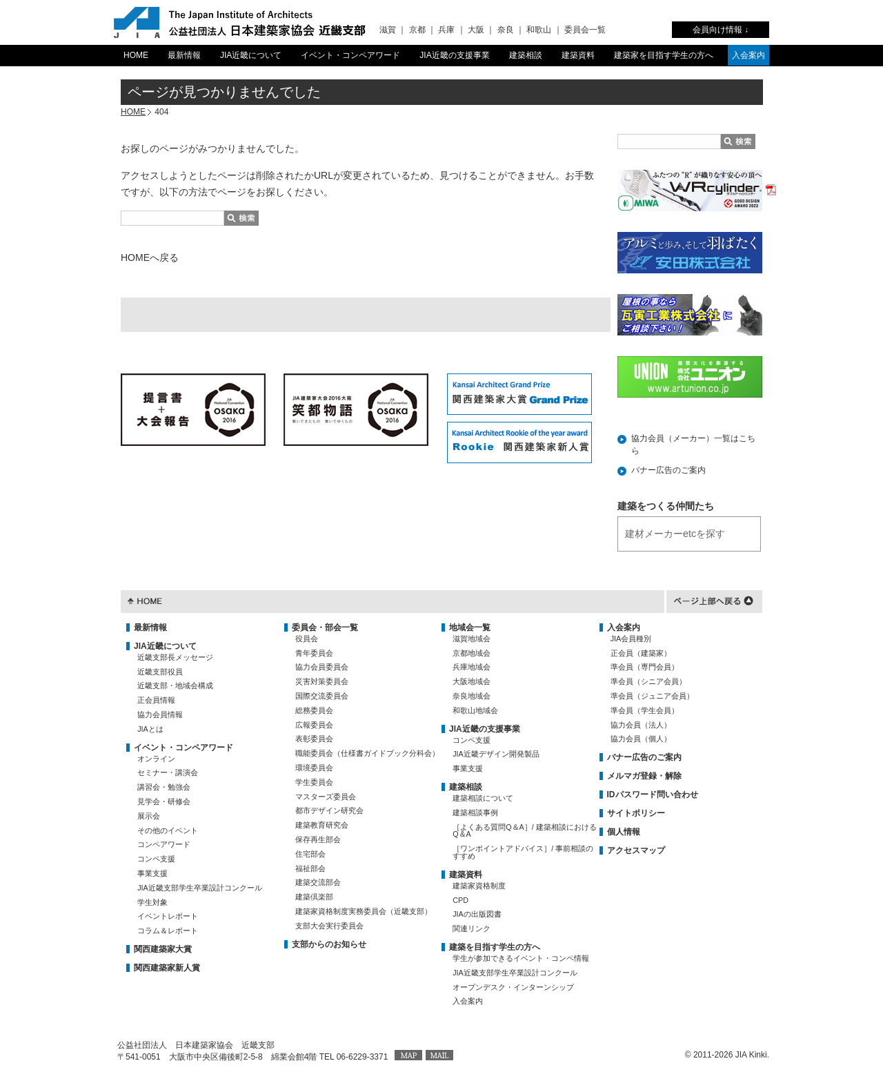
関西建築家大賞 (163, 949)
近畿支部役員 (160, 672)
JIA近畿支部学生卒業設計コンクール (199, 888)
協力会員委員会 (321, 667)
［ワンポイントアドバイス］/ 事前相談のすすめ (523, 852)
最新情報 (184, 55)
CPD (460, 900)
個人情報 (623, 832)
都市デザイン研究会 (329, 810)
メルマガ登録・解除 (644, 776)
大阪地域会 (471, 681)
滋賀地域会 (471, 638)
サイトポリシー (636, 813)
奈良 (505, 30)
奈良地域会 (471, 696)
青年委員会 (314, 653)
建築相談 (525, 55)
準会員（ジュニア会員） (652, 696)
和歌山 (538, 30)
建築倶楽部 (314, 897)
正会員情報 (156, 700)
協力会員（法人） (641, 725)
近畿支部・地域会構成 (175, 685)
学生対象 (152, 902)
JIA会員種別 (631, 638)
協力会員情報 (160, 714)
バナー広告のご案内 (668, 470)
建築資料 (578, 55)
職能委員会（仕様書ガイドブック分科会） (367, 753)
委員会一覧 (585, 30)
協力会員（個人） (641, 738)
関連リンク (471, 928)
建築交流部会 (318, 882)
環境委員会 (314, 767)
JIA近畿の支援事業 (454, 55)
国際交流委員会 (321, 696)
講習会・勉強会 (163, 787)
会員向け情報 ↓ (720, 30)
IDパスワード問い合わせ (652, 794)
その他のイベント (167, 830)
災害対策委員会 (321, 681)
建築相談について (483, 798)
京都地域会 (471, 653)
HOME (135, 55)
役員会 (306, 638)
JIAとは (150, 729)
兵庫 (446, 30)
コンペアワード (163, 844)
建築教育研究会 (321, 825)
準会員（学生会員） (645, 710)
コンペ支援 (156, 859)
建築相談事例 (475, 812)
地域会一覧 (469, 627)
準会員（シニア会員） (648, 681)
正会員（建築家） (641, 653)
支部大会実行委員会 (329, 926)
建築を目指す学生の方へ (494, 947)
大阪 (476, 30)
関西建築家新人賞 (167, 968)
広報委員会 (314, 725)
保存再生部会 (318, 839)
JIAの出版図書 (477, 914)
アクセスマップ (636, 850)
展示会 (148, 816)
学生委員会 (314, 782)
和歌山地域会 (475, 710)
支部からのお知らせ (329, 944)
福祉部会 (310, 868)
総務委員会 (314, 710)
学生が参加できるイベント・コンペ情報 (521, 958)
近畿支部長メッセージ (175, 657)
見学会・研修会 (163, 801)
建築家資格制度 (479, 886)
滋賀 (387, 30)
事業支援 (152, 873)
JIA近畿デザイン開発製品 (496, 754)
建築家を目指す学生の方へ (663, 55)
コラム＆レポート (167, 930)
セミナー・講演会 (167, 772)
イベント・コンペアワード (350, 55)
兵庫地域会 (471, 667)
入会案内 (748, 55)
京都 (417, 30)
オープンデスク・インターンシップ (513, 987)
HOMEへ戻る (150, 257)
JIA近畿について (250, 55)
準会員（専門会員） (645, 667)
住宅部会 (310, 854)
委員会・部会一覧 (325, 627)
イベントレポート (167, 916)
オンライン (156, 758)
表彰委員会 (314, 738)
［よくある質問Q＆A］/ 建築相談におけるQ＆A (525, 831)
